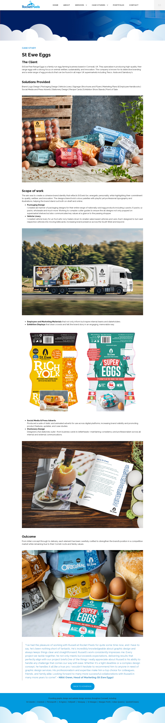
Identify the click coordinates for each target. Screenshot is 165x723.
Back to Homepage (82, 686)
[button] (81, 6)
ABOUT (66, 5)
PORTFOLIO (118, 5)
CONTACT (133, 5)
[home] (31, 5)
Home (55, 5)
